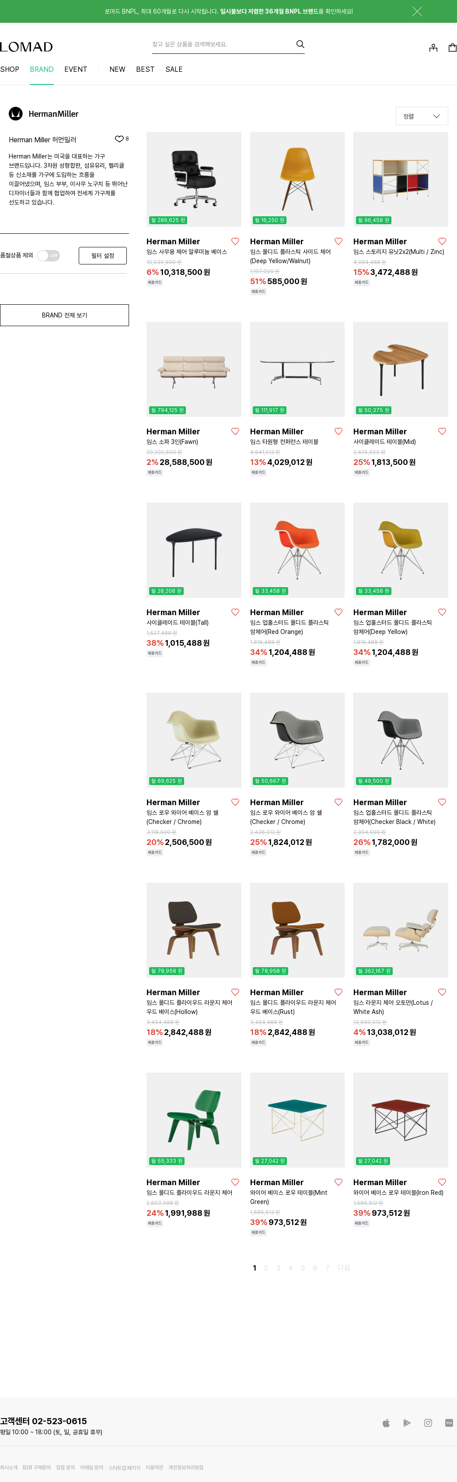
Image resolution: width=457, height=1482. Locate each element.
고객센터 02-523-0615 (43, 1421)
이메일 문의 (91, 1468)
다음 (344, 1268)
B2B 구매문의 (37, 1468)
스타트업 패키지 (124, 1468)
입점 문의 (65, 1468)
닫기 (410, 11)
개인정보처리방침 (185, 1468)
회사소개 (8, 1468)
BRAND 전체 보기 (64, 315)
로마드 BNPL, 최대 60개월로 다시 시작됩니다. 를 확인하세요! (229, 11)
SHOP (9, 69)
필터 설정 (102, 255)
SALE (174, 69)
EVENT (75, 69)
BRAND (42, 69)
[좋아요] (235, 241)
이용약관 (154, 1468)
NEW (117, 69)
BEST (145, 69)
